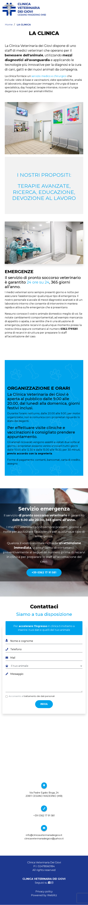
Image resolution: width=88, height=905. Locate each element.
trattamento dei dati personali (39, 696)
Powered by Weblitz (44, 895)
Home (9, 24)
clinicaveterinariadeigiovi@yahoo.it (44, 838)
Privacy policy (44, 891)
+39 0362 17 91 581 (44, 572)
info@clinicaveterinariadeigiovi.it (44, 835)
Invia (44, 704)
